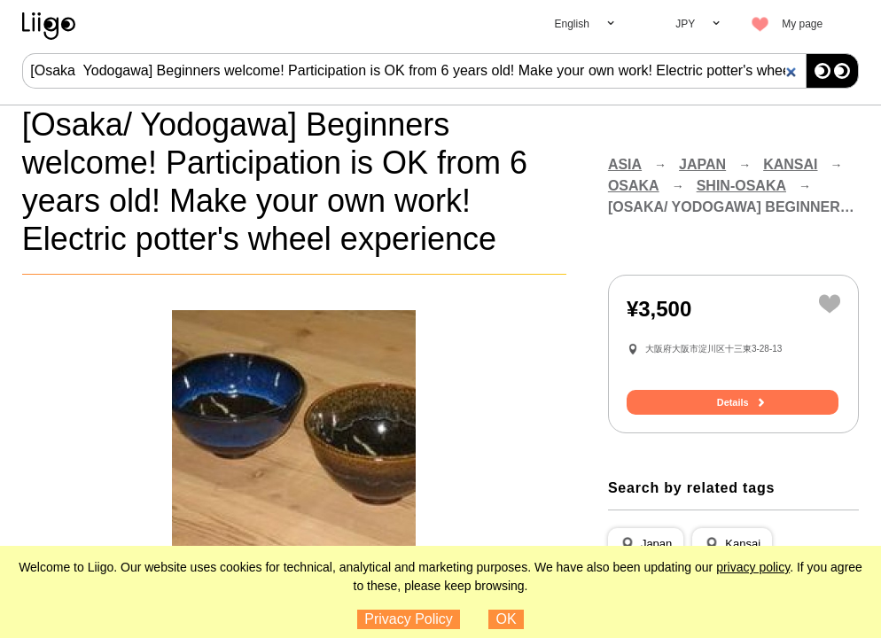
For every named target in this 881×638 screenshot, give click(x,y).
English (571, 24)
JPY (685, 24)
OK (506, 618)
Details (733, 403)
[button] (645, 545)
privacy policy (753, 567)
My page (802, 24)
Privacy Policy (408, 618)
